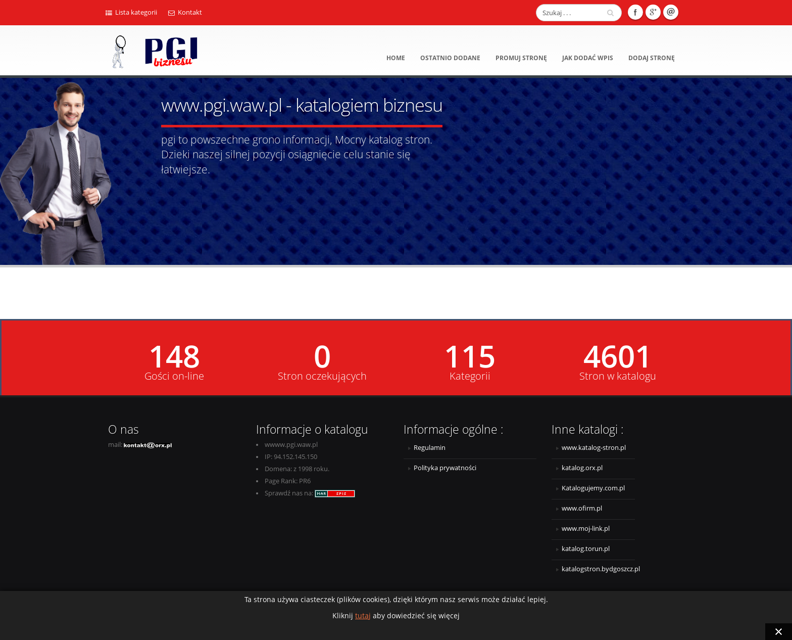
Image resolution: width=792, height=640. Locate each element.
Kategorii (470, 376)
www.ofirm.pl (582, 508)
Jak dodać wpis (587, 58)
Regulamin (429, 447)
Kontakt (185, 12)
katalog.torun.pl (586, 548)
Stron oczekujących (322, 376)
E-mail (670, 12)
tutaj (363, 615)
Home (395, 58)
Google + (653, 12)
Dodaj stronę (651, 58)
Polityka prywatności (445, 468)
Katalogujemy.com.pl (593, 488)
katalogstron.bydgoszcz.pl (598, 569)
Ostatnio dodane (450, 58)
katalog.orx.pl (582, 468)
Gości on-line (174, 376)
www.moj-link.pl (586, 528)
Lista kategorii (131, 12)
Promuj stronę (521, 58)
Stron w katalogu (617, 376)
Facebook (635, 12)
